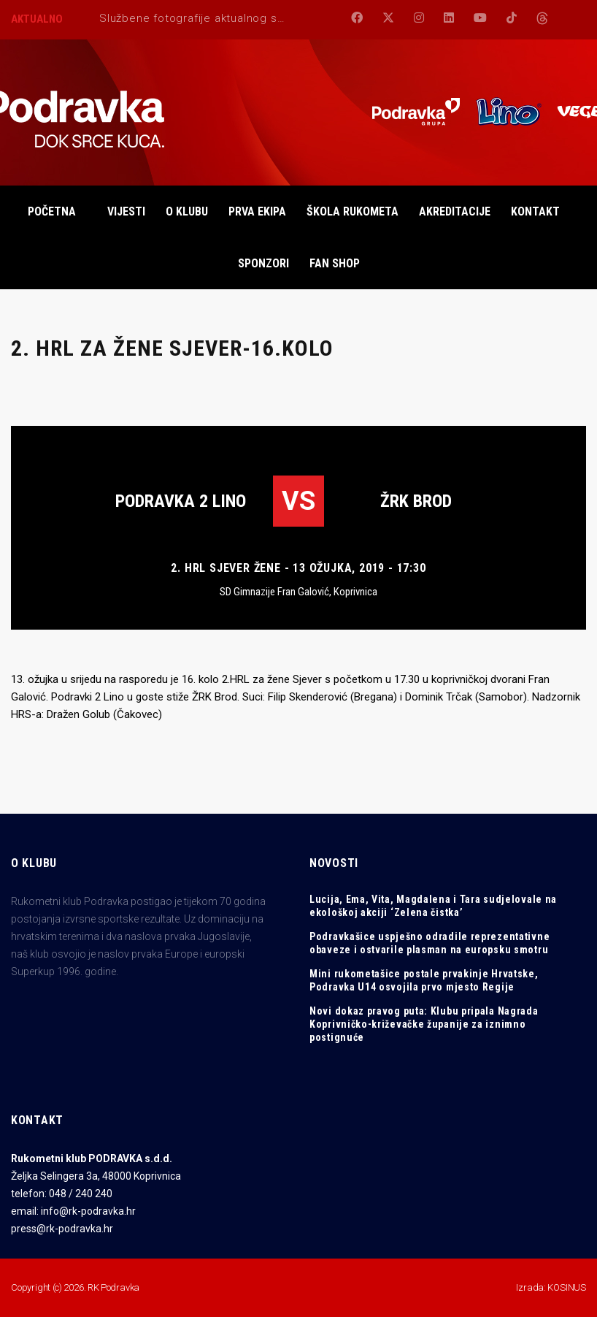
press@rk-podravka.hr (62, 1228)
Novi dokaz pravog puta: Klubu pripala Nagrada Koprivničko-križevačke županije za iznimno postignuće (424, 1024)
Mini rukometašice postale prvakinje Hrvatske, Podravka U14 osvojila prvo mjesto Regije (424, 980)
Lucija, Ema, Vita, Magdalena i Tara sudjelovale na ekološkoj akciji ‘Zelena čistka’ (433, 905)
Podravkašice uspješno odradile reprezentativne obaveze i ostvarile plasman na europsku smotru (429, 943)
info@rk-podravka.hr (88, 1211)
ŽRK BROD (416, 501)
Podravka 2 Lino (180, 501)
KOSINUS (566, 1287)
